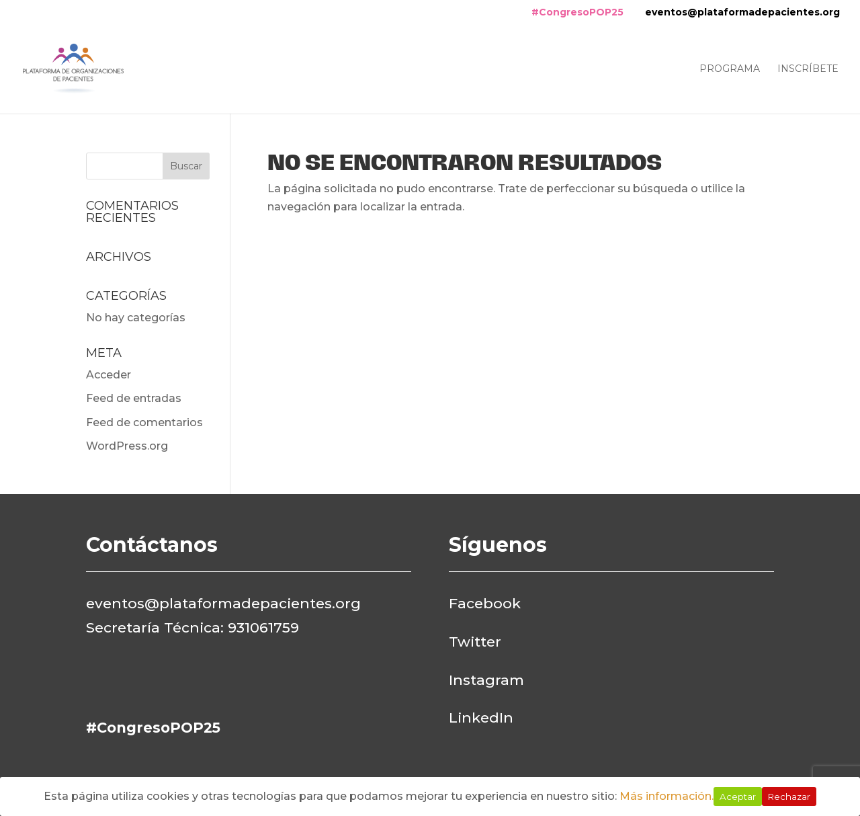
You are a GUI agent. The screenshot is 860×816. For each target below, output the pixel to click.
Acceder (108, 374)
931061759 (263, 627)
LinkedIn (481, 717)
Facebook (485, 603)
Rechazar (789, 796)
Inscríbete (807, 69)
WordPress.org (127, 446)
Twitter (475, 641)
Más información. (666, 796)
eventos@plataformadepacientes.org (742, 12)
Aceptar (738, 796)
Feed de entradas (133, 398)
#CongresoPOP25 (577, 12)
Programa (729, 69)
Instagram (486, 679)
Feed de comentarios (144, 422)
